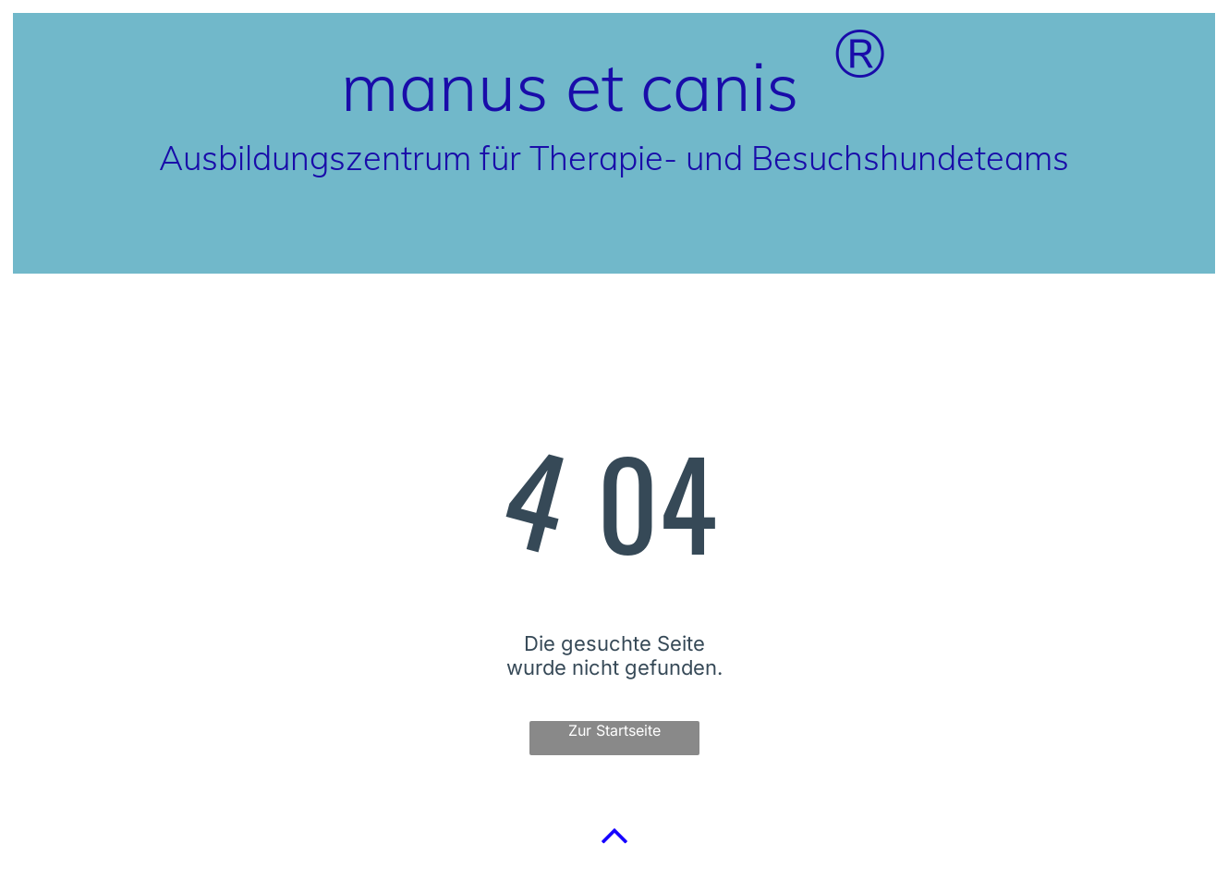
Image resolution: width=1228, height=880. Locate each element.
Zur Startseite (614, 730)
